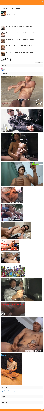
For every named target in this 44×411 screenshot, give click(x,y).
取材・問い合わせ (4, 399)
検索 (39, 62)
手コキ (12, 14)
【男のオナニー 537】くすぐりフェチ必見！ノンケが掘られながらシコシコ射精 (21, 39)
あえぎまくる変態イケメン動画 (6, 392)
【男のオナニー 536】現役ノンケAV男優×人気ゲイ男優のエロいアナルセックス (21, 45)
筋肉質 (15, 14)
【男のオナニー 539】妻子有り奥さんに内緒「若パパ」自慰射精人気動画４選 (20, 26)
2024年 (5, 6)
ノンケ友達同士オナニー (5, 390)
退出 (8, 59)
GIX (2, 405)
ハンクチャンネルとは (5, 394)
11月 (7, 6)
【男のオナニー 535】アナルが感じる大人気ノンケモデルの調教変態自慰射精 (20, 52)
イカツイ (9, 14)
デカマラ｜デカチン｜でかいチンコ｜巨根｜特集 (9, 391)
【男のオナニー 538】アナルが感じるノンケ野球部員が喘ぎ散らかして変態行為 (21, 32)
